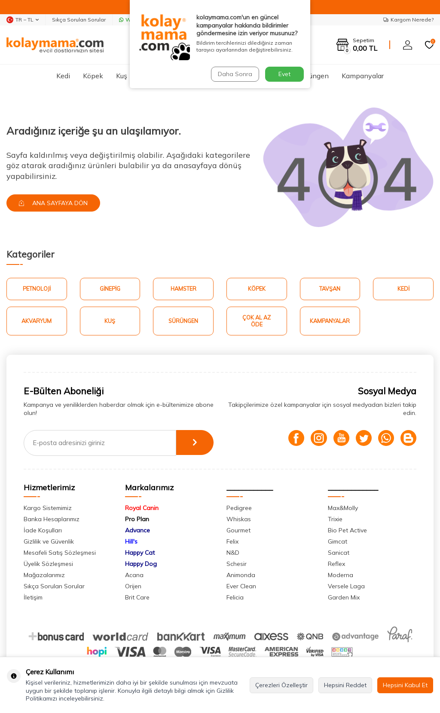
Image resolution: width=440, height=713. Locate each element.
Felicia (235, 598)
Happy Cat (140, 554)
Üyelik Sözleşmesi (48, 565)
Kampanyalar (363, 75)
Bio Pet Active (347, 531)
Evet (284, 74)
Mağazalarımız (44, 576)
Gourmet (238, 531)
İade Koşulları (43, 531)
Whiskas (238, 520)
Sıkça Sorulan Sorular (79, 19)
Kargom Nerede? (408, 19)
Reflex (336, 565)
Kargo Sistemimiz (48, 509)
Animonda (240, 576)
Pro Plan (137, 520)
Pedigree (239, 509)
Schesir (236, 565)
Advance (137, 531)
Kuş (121, 75)
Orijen (133, 587)
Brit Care (137, 598)
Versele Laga (346, 587)
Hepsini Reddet (345, 685)
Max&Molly (343, 509)
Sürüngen (314, 75)
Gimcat (337, 543)
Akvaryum (36, 321)
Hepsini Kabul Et (405, 685)
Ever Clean (241, 587)
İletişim (33, 598)
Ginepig (110, 289)
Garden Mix (344, 598)
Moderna (340, 576)
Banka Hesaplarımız (51, 520)
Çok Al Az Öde (256, 322)
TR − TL (22, 19)
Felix (232, 543)
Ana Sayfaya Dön (54, 203)
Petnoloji (36, 289)
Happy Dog (141, 565)
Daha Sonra (234, 74)
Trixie (335, 520)
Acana (134, 576)
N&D (232, 554)
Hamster (183, 289)
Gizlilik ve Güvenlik (49, 543)
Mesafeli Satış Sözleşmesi (60, 554)
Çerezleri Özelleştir (281, 685)
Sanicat (338, 554)
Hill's (131, 543)
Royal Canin (142, 509)
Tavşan (330, 289)
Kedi (63, 75)
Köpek (93, 75)
